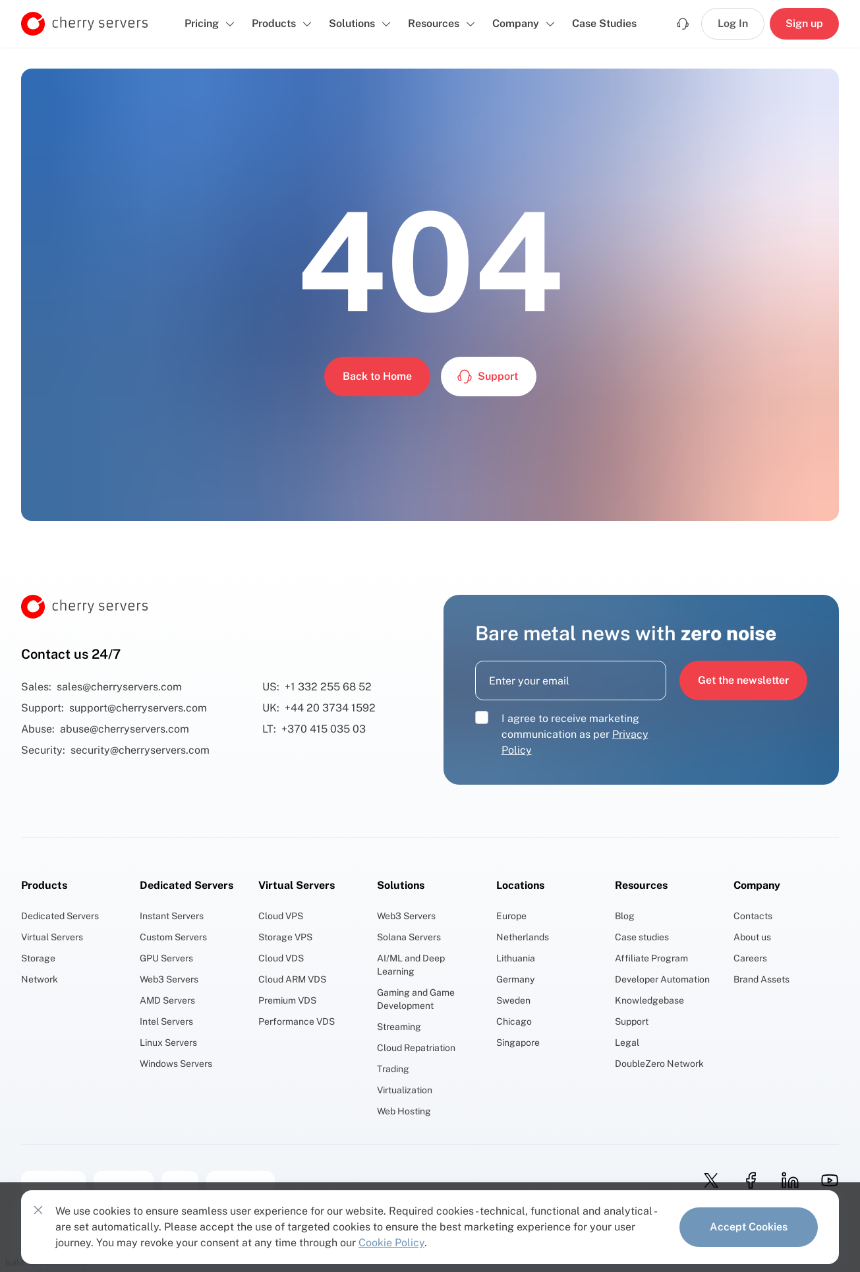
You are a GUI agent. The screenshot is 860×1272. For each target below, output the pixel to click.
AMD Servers (167, 1000)
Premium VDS (287, 1000)
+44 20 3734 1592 (330, 708)
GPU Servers (166, 958)
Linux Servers (168, 1042)
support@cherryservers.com (138, 708)
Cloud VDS (281, 958)
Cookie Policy (391, 1242)
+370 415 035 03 (323, 729)
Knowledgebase (649, 1000)
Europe (511, 916)
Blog (625, 916)
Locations (520, 885)
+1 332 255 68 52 (328, 687)
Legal (627, 1042)
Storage (38, 958)
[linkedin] (786, 1180)
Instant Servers (172, 916)
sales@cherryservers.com (119, 687)
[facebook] (746, 1180)
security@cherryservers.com (140, 750)
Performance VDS (296, 1021)
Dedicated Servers (60, 916)
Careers (750, 958)
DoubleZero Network (659, 1063)
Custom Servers (173, 937)
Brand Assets (761, 979)
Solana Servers (409, 937)
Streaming (399, 1026)
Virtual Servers (52, 937)
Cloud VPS (280, 916)
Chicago (514, 1021)
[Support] (682, 23)
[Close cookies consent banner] (38, 1210)
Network (39, 979)
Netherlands (522, 937)
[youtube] (826, 1180)
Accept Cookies (749, 1227)
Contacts (752, 916)
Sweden (513, 1000)
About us (752, 937)
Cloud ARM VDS (292, 979)
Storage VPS (285, 937)
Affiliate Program (651, 958)
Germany (515, 979)
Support (631, 1021)
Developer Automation (662, 979)
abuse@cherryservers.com (124, 729)
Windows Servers (176, 1063)
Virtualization (404, 1090)
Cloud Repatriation (416, 1048)
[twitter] (707, 1180)
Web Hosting (404, 1111)
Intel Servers (166, 1021)
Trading (393, 1069)
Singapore (518, 1042)
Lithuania (515, 958)
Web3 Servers (169, 979)
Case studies (642, 937)
